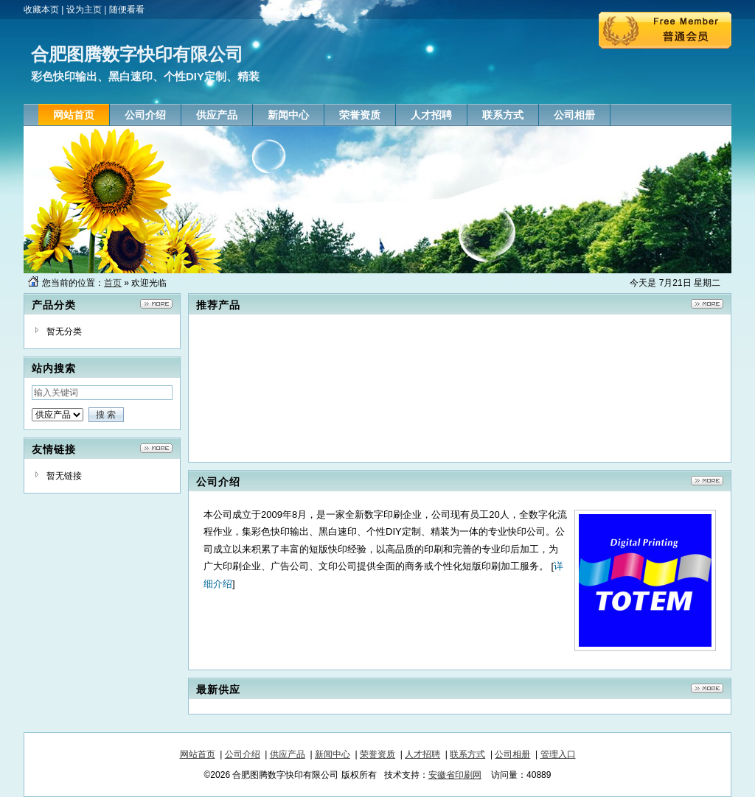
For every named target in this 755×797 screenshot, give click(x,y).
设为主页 (84, 9)
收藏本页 (41, 9)
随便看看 (127, 9)
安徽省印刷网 (454, 775)
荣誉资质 (377, 754)
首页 (113, 283)
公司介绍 (242, 754)
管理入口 (558, 754)
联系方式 (467, 754)
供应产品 (287, 754)
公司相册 (512, 754)
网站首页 (197, 754)
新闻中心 (332, 754)
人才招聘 (422, 754)
